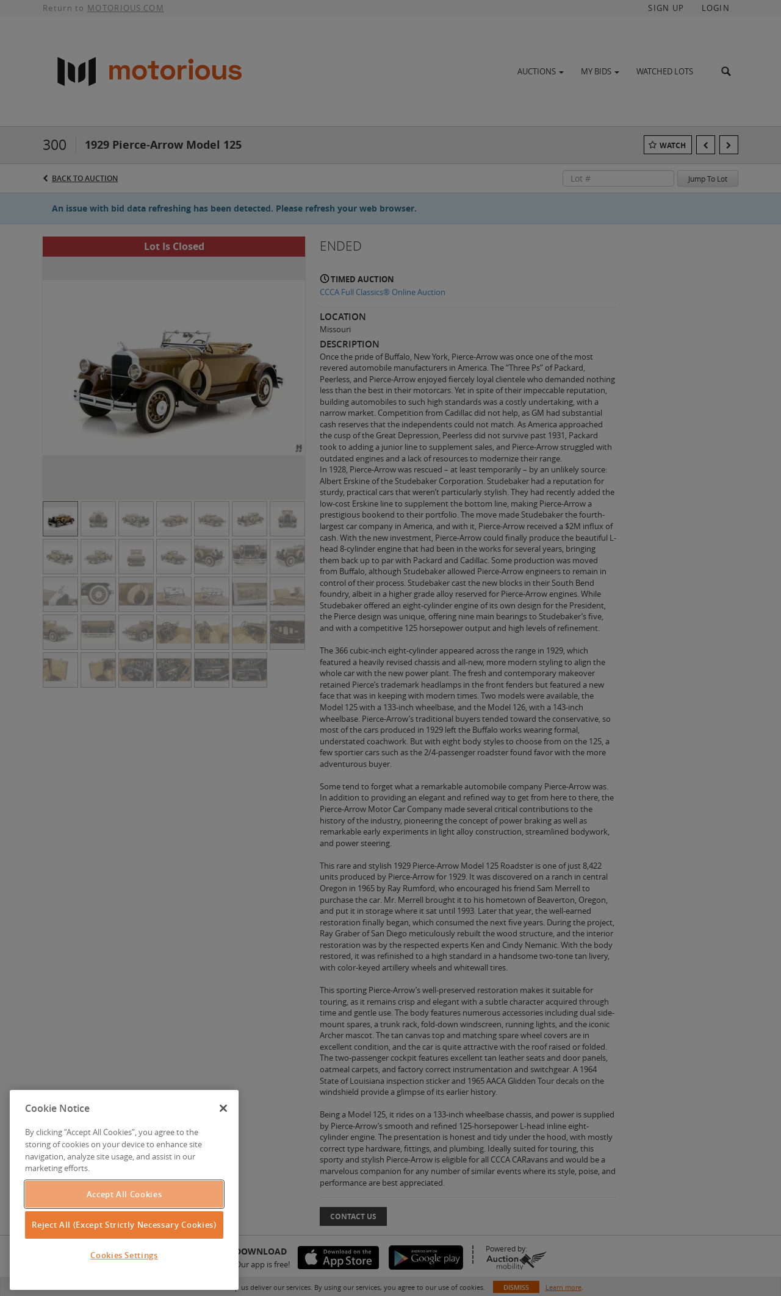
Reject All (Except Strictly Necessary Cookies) (124, 1224)
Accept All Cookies (124, 1194)
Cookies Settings (124, 1255)
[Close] (223, 1108)
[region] (124, 1190)
